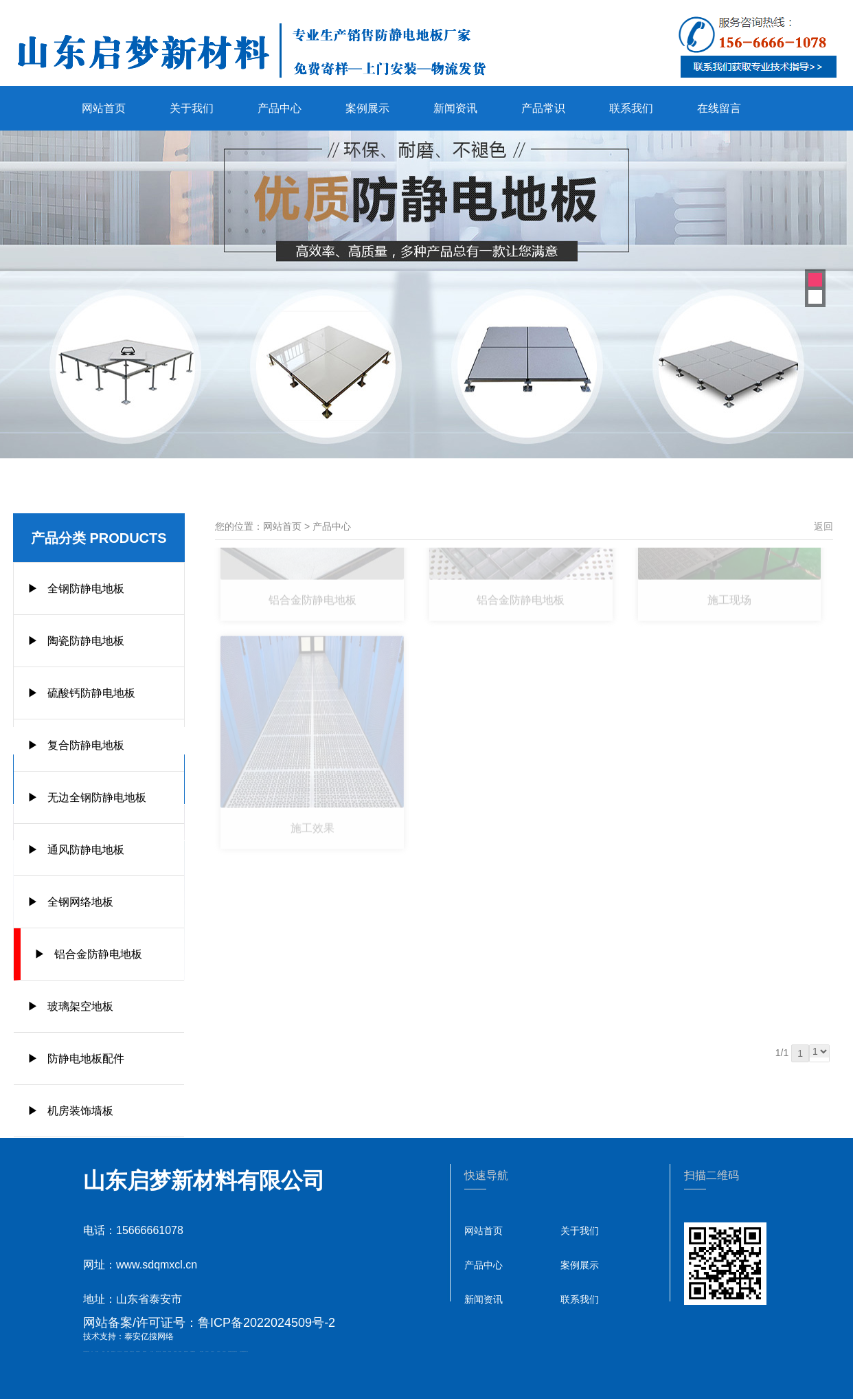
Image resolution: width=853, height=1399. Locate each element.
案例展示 (367, 108)
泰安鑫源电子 (138, 1351)
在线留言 (719, 108)
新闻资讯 (455, 108)
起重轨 (108, 1351)
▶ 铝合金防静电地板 (88, 954)
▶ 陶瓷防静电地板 (75, 641)
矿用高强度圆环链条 (86, 1351)
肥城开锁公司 (113, 1351)
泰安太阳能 (201, 1351)
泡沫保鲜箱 (229, 1351)
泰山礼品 (246, 1351)
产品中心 (280, 108)
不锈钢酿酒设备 (192, 1351)
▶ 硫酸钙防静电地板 (81, 693)
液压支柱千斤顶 (158, 1351)
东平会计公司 (119, 1351)
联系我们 (631, 108)
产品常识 (543, 108)
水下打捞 (151, 1351)
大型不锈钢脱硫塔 (242, 1351)
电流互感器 (126, 1351)
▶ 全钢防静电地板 (75, 588)
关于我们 (192, 108)
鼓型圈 (103, 1351)
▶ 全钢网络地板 (70, 902)
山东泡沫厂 (207, 1351)
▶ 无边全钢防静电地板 (86, 797)
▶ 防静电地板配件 (75, 1058)
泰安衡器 (169, 1351)
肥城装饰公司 (186, 1351)
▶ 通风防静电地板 (75, 849)
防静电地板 (164, 1351)
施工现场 (729, 560)
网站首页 (104, 108)
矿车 (92, 1351)
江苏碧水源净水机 (234, 1351)
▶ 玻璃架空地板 (70, 1006)
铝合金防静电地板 (312, 560)
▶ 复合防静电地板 (75, 745)
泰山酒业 (96, 1351)
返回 (823, 526)
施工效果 (312, 790)
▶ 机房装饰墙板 (70, 1111)
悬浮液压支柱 (132, 1351)
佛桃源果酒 (144, 1351)
